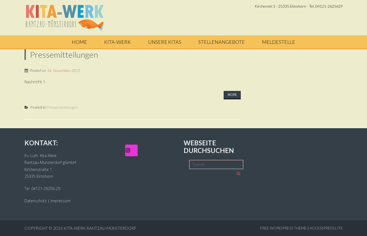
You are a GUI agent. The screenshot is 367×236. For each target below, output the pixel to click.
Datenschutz (35, 200)
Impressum (60, 200)
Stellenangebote (221, 42)
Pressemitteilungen (62, 107)
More (232, 94)
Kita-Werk (117, 42)
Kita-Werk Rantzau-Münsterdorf (100, 228)
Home (79, 42)
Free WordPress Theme (283, 228)
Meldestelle (278, 42)
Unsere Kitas (164, 42)
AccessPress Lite (326, 228)
